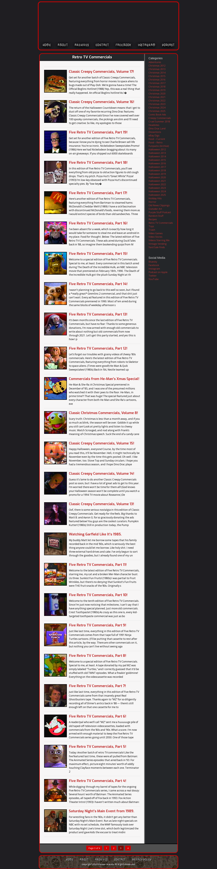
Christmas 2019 (157, 90)
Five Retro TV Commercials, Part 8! (97, 655)
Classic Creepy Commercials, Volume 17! (101, 71)
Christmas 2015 (157, 76)
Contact (102, 46)
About (63, 46)
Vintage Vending (158, 243)
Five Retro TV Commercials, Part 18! (98, 162)
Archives (82, 46)
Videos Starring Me (159, 240)
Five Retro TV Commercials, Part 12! (98, 348)
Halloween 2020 (157, 177)
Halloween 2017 (157, 167)
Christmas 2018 (157, 86)
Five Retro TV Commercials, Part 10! (98, 595)
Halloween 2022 (157, 184)
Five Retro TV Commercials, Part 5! (97, 746)
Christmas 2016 (157, 79)
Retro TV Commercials (161, 222)
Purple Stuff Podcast (160, 212)
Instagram (146, 46)
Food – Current (157, 139)
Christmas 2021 (157, 97)
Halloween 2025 (157, 194)
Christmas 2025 (157, 111)
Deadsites (154, 125)
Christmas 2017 (157, 83)
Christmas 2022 (157, 100)
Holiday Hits (155, 198)
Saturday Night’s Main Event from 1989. (101, 811)
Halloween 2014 (157, 156)
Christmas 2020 (157, 93)
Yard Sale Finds (157, 247)
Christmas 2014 (157, 72)
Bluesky (153, 261)
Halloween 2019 (157, 174)
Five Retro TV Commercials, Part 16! (98, 223)
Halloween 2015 (157, 160)
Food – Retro (156, 142)
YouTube (154, 279)
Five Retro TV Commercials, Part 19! (98, 132)
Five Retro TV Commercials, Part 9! (97, 625)
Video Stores (155, 236)
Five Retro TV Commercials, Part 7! (97, 686)
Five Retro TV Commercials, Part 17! (98, 193)
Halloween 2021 (157, 181)
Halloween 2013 (157, 153)
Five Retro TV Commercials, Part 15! (98, 253)
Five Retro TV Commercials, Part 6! (97, 716)
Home (47, 46)
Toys (151, 226)
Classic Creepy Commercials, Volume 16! (101, 102)
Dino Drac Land (157, 128)
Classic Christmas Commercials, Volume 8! (103, 413)
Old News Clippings (159, 205)
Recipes (153, 219)
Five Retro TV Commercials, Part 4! (97, 780)
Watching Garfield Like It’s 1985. (95, 534)
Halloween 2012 (157, 149)
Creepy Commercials (160, 118)
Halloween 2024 (157, 191)
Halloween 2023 (157, 187)
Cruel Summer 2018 (159, 121)
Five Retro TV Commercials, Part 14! (98, 284)
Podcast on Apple (158, 272)
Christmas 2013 (157, 69)
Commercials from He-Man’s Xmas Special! (104, 379)
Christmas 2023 (157, 104)
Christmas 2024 (157, 107)
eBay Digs (154, 135)
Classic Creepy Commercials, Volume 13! (101, 504)
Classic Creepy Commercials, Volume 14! (101, 473)
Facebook (123, 46)
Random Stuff (156, 215)
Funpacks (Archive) (159, 146)
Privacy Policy (141, 859)
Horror (152, 201)
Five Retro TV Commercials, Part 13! (98, 314)
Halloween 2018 (157, 170)
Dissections (155, 132)
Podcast (168, 46)
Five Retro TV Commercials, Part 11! (98, 564)
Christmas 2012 (157, 65)
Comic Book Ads (157, 114)
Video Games (156, 233)
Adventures (155, 62)
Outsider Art (155, 208)
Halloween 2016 (157, 163)
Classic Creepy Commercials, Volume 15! (101, 443)
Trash (152, 229)
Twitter (153, 275)
